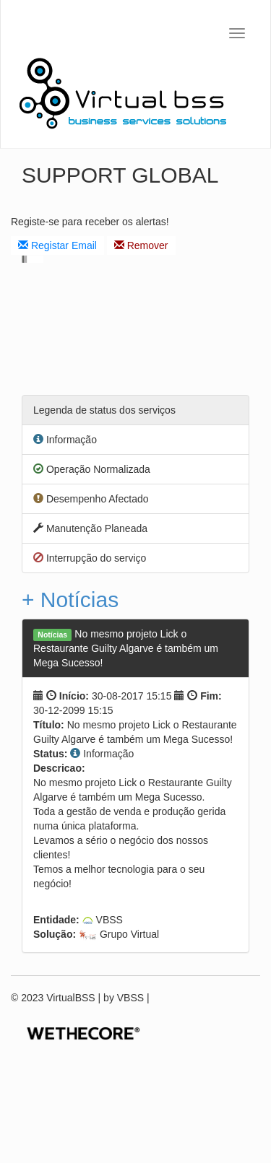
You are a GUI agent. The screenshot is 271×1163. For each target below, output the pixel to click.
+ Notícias (70, 599)
